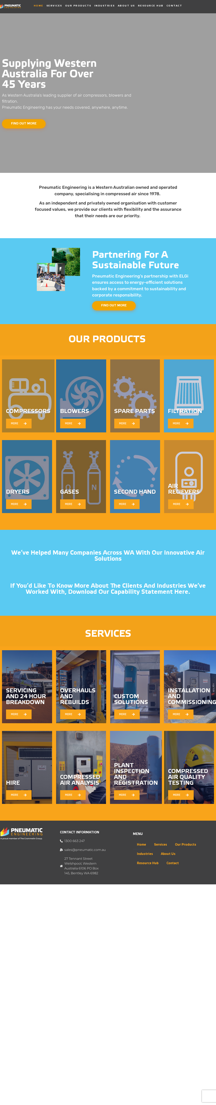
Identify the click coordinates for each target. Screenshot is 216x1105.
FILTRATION (185, 412)
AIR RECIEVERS (184, 489)
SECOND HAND (135, 492)
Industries (104, 6)
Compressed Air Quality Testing (188, 777)
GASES (69, 492)
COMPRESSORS (28, 412)
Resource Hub (151, 6)
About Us (126, 6)
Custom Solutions (131, 700)
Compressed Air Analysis (80, 780)
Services (54, 6)
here (181, 592)
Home (38, 6)
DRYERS (18, 492)
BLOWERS (74, 412)
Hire (13, 783)
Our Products (78, 6)
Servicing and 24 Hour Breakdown (26, 697)
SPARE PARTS (134, 412)
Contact (174, 6)
